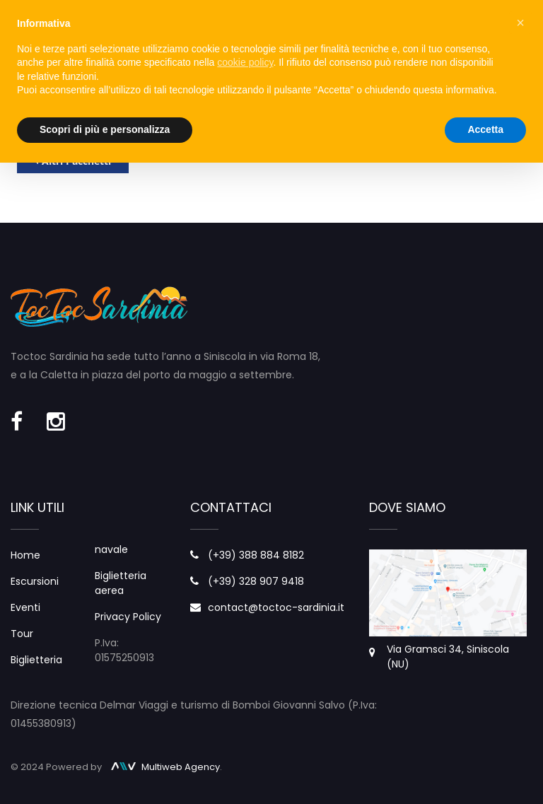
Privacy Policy (128, 617)
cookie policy (245, 62)
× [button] (520, 22)
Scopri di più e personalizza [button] (105, 129)
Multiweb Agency (165, 767)
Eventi (25, 607)
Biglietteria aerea (120, 583)
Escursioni (35, 581)
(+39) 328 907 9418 (256, 581)
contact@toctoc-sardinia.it (276, 607)
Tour (22, 634)
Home (25, 555)
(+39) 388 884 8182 (256, 555)
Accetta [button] (485, 129)
